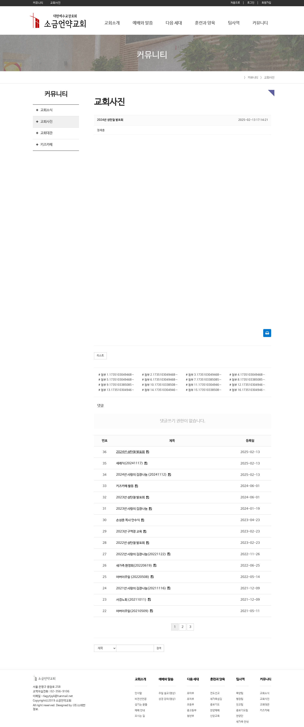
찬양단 (239, 716)
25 (104, 577)
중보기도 (215, 704)
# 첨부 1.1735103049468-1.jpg (117, 374)
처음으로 (235, 2)
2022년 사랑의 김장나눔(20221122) (141, 554)
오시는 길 (140, 716)
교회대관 (46, 133)
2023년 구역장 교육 (129, 531)
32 (104, 497)
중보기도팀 (242, 710)
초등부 (190, 704)
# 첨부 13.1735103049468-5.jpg (117, 390)
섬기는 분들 (141, 704)
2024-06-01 (250, 486)
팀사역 (234, 23)
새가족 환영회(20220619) (134, 565)
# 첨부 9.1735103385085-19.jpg (117, 385)
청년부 (190, 716)
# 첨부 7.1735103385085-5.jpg (204, 379)
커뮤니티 (260, 23)
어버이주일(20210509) (132, 611)
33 (104, 486)
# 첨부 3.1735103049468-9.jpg (204, 374)
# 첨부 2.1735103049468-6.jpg (160, 374)
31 (104, 509)
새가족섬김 (216, 699)
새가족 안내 (242, 721)
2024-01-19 (250, 509)
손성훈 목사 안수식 (128, 520)
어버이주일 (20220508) (132, 577)
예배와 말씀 (143, 23)
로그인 (250, 2)
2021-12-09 (250, 588)
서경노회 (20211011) (131, 600)
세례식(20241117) (129, 463)
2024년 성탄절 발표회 (130, 452)
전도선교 (215, 693)
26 (104, 565)
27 (104, 554)
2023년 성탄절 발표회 (130, 497)
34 (104, 475)
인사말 (138, 693)
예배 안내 (140, 710)
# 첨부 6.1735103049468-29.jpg (160, 379)
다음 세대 (174, 23)
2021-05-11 (250, 611)
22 (104, 611)
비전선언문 (141, 699)
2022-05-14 (250, 577)
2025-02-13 (250, 452)
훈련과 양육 (205, 23)
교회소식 (46, 110)
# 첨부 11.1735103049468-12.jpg (204, 385)
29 (104, 531)
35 (104, 463)
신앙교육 (215, 716)
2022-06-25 (250, 565)
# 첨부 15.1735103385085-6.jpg (204, 390)
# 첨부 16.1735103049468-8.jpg (248, 390)
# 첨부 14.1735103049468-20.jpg (160, 390)
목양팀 (239, 693)
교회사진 (269, 77)
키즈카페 (46, 145)
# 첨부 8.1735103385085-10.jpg (248, 379)
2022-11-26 (250, 554)
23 (104, 600)
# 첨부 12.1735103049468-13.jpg (248, 385)
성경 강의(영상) (167, 699)
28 (104, 543)
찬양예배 (215, 710)
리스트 (100, 355)
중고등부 (191, 710)
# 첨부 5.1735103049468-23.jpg (117, 379)
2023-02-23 (250, 531)
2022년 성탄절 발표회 (130, 543)
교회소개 (112, 23)
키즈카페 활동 (125, 486)
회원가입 (266, 2)
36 (104, 452)
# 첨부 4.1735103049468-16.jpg (248, 374)
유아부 (190, 693)
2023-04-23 (250, 520)
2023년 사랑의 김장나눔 (131, 509)
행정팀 (239, 699)
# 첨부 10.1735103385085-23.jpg (160, 385)
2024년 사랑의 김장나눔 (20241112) (141, 474)
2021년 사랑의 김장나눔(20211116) (141, 588)
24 (104, 588)
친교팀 (239, 704)
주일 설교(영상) (167, 693)
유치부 (190, 699)
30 (104, 520)
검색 (159, 648)
